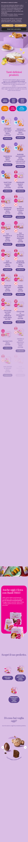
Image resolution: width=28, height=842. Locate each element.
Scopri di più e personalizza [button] (14, 26)
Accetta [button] (20, 22)
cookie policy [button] (4, 9)
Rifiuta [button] (7, 22)
